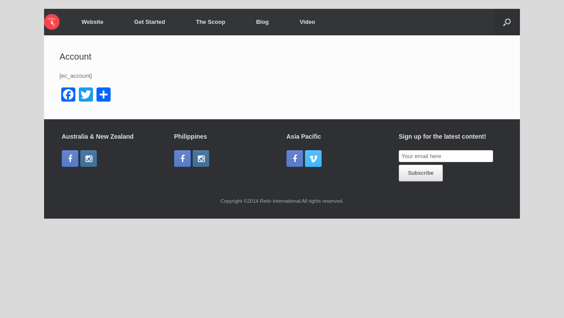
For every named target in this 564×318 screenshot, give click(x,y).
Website (93, 22)
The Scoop (210, 22)
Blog (262, 22)
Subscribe (421, 173)
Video (307, 22)
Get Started (149, 22)
